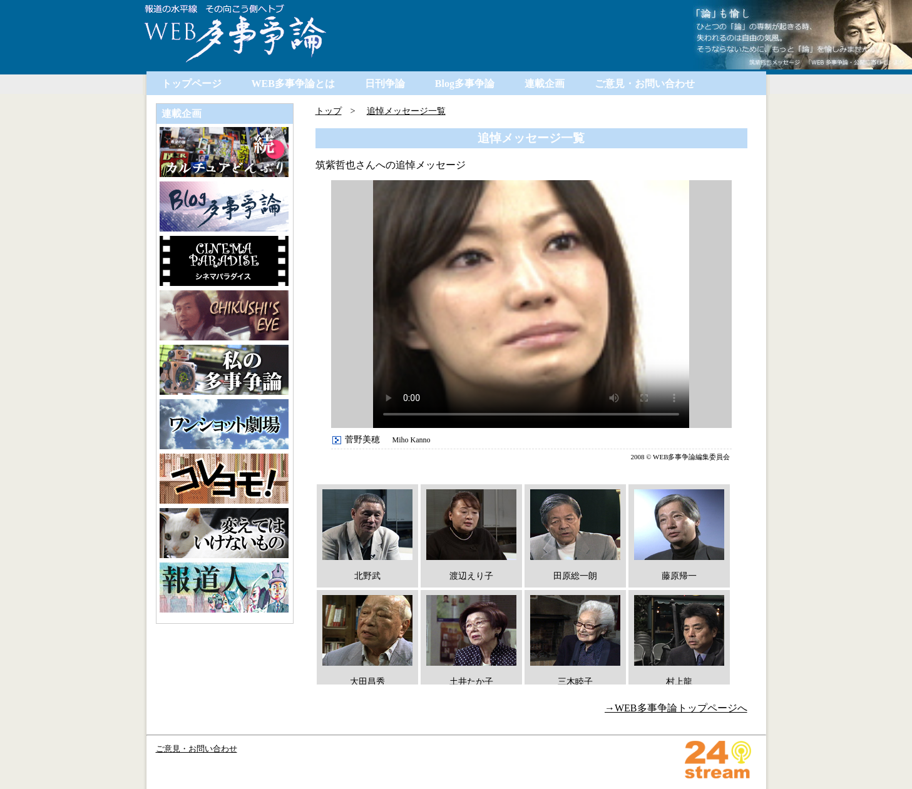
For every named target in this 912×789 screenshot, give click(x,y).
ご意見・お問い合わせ (645, 83)
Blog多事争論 (464, 83)
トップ (328, 111)
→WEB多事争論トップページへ (676, 708)
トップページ (191, 83)
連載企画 (545, 83)
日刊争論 (385, 83)
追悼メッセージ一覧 (406, 111)
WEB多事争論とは (293, 83)
